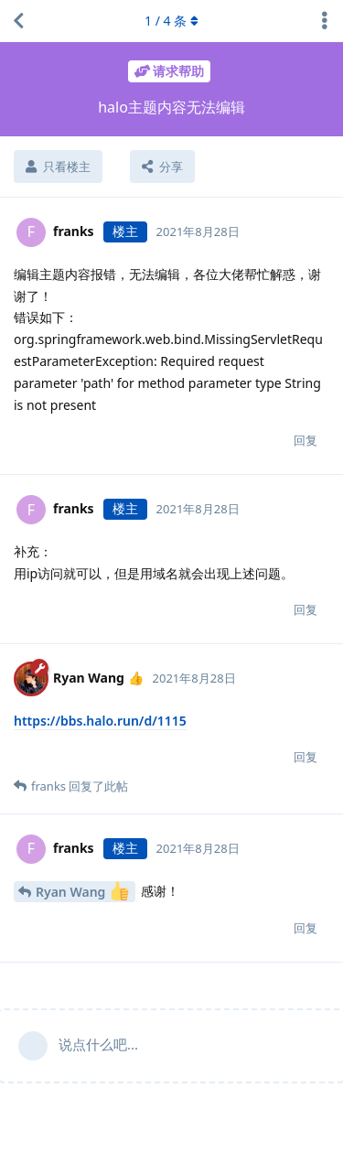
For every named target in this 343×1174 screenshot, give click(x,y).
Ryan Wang (82, 890)
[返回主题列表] (18, 21)
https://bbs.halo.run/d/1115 (100, 720)
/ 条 (171, 20)
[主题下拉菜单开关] (324, 21)
